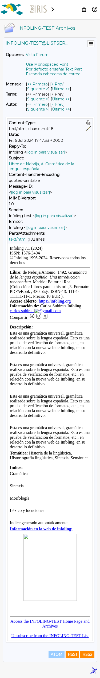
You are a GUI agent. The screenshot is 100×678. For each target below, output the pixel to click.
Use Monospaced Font (47, 64)
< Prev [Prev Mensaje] (57, 84)
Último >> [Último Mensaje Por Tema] (61, 99)
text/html (17, 239)
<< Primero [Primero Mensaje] (37, 84)
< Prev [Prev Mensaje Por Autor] (57, 104)
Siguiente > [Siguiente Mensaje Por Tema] (37, 99)
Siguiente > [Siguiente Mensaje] (37, 89)
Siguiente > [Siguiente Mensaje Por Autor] (37, 109)
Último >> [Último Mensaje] (61, 89)
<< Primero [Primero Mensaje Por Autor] (37, 104)
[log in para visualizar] (45, 152)
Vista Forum (37, 54)
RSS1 (72, 654)
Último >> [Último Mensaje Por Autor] (61, 109)
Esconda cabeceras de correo (53, 74)
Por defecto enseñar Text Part (54, 69)
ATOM (56, 654)
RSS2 (87, 654)
